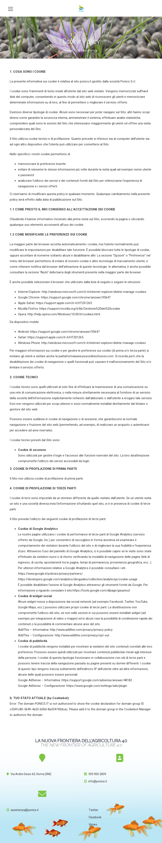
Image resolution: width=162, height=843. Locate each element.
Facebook (95, 817)
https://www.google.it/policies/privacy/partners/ (50, 573)
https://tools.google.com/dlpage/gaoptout (101, 590)
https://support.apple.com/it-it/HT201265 (64, 303)
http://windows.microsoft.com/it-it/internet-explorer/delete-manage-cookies (94, 292)
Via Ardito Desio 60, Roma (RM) (31, 774)
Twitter (93, 810)
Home (68, 50)
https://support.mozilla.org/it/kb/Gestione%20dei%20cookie (79, 308)
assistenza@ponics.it (24, 810)
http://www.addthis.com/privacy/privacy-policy (81, 630)
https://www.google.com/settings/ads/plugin (96, 686)
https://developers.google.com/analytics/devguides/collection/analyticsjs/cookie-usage (77, 579)
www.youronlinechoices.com (94, 356)
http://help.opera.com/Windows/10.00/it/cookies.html (64, 314)
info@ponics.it (97, 781)
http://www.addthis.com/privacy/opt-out (82, 635)
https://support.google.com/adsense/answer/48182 (96, 680)
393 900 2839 (97, 774)
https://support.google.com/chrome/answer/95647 (75, 297)
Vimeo (93, 824)
